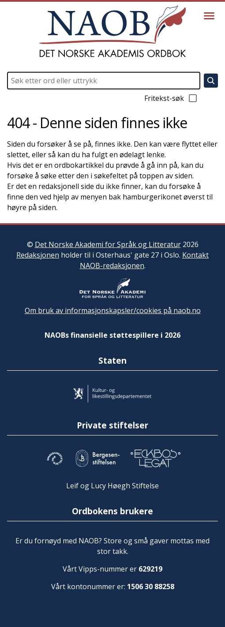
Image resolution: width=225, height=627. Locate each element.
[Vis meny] (209, 16)
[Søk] (211, 81)
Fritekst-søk (171, 98)
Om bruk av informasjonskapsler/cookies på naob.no (113, 310)
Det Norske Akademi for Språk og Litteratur (108, 244)
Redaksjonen (37, 255)
